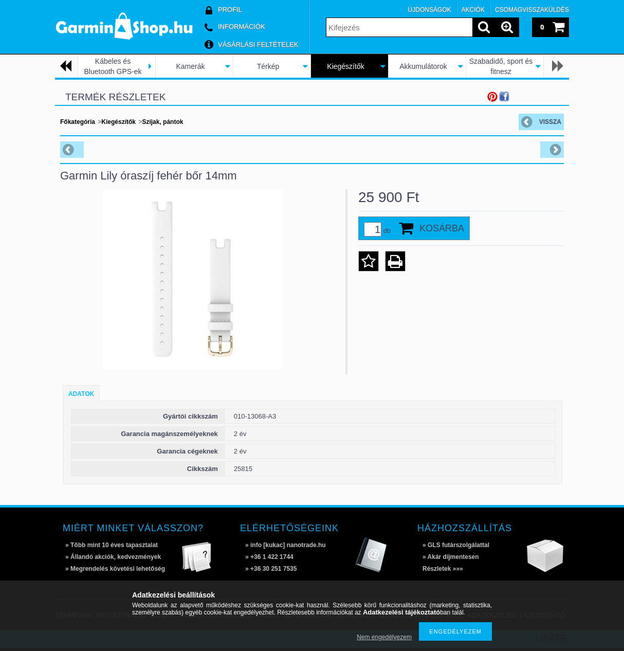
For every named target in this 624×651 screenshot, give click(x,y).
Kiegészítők (345, 66)
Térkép (268, 66)
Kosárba (441, 228)
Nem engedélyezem (384, 637)
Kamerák (190, 66)
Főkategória (77, 121)
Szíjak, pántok (162, 121)
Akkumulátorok (423, 66)
